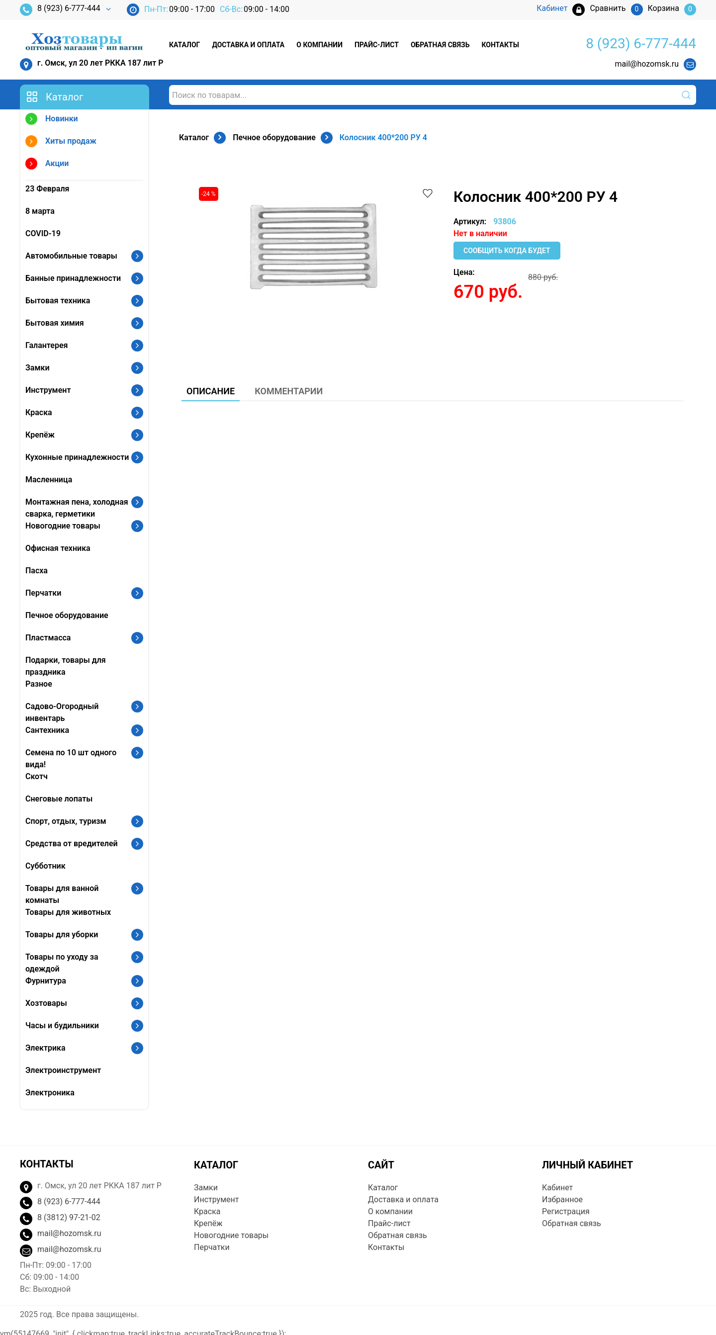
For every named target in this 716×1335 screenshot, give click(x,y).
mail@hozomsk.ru (647, 64)
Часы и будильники (62, 1025)
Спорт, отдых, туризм (65, 821)
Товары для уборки (61, 934)
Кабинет (557, 1187)
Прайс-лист (377, 45)
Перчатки (43, 593)
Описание (210, 391)
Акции (47, 165)
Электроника (50, 1092)
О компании (319, 45)
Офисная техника (57, 548)
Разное (38, 684)
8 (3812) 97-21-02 (68, 1217)
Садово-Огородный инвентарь (61, 712)
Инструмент (48, 390)
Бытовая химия (54, 323)
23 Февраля (47, 188)
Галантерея (46, 345)
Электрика (45, 1048)
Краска (38, 412)
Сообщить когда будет (506, 251)
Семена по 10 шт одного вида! (70, 758)
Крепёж (40, 435)
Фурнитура (45, 980)
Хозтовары (46, 1003)
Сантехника (47, 730)
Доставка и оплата (248, 45)
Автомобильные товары (71, 256)
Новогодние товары (62, 526)
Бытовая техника (57, 300)
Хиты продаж (60, 142)
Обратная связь (440, 45)
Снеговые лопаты (58, 798)
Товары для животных (68, 912)
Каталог (184, 45)
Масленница (48, 479)
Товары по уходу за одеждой (61, 963)
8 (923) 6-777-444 (60, 9)
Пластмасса (48, 637)
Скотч (36, 776)
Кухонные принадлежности (77, 457)
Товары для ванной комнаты (61, 894)
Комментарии (289, 391)
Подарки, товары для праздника (65, 666)
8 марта (40, 211)
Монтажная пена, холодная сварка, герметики (76, 508)
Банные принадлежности (73, 278)
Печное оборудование (66, 615)
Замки (37, 367)
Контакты (500, 45)
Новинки (51, 120)
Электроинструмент (63, 1070)
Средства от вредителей (71, 843)
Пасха (36, 570)
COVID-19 (43, 233)
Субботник (45, 866)
